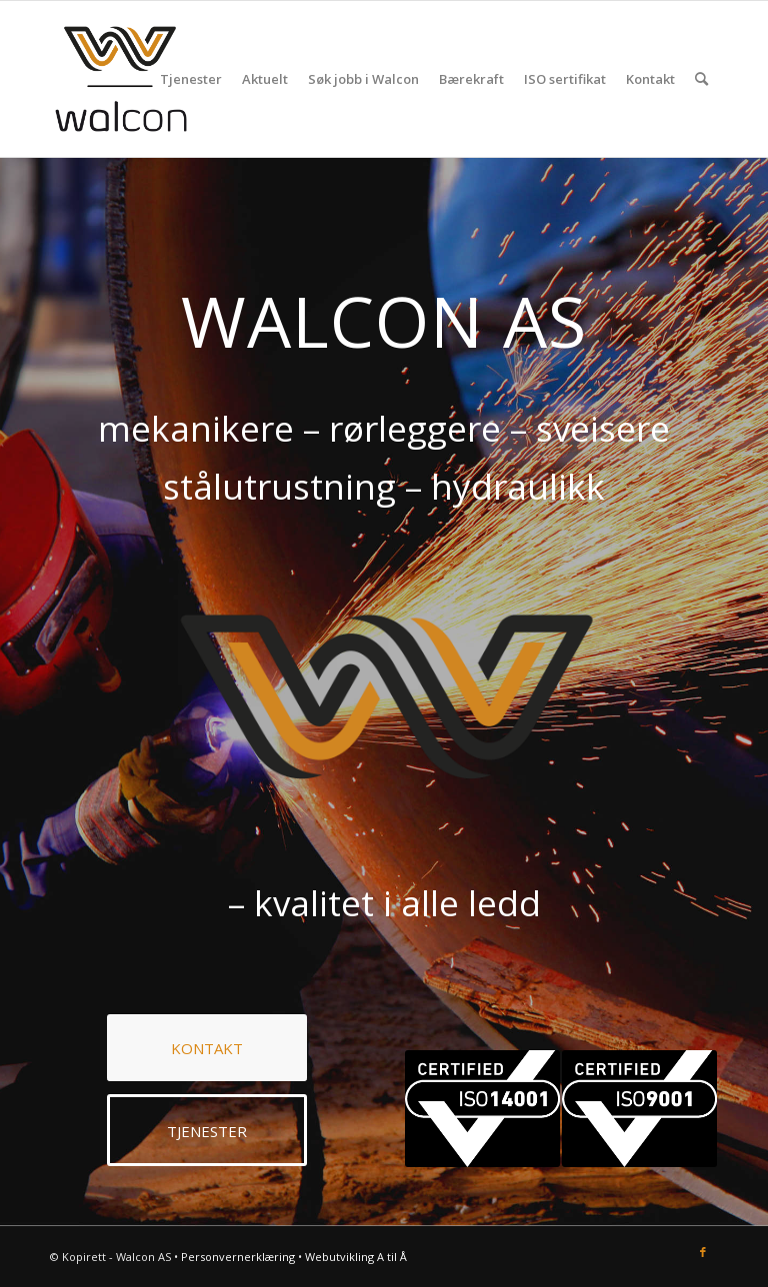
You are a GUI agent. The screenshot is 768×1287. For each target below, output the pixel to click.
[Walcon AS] (121, 79)
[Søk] (701, 79)
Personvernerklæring (238, 1256)
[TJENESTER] (207, 1130)
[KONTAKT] (207, 1047)
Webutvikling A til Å (356, 1256)
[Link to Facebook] (703, 1252)
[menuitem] (191, 79)
